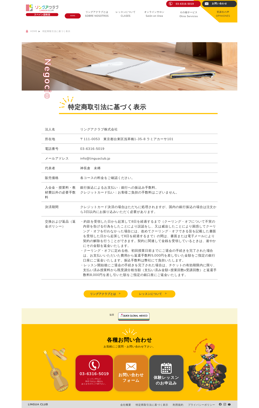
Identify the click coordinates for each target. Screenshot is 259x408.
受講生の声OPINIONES (223, 14)
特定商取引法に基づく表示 (160, 404)
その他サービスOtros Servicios (189, 14)
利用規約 (182, 404)
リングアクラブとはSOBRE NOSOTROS (97, 14)
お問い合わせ (219, 3)
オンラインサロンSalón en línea (154, 14)
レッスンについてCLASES (126, 14)
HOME (72, 16)
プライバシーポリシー (203, 404)
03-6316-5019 (185, 4)
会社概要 (136, 404)
